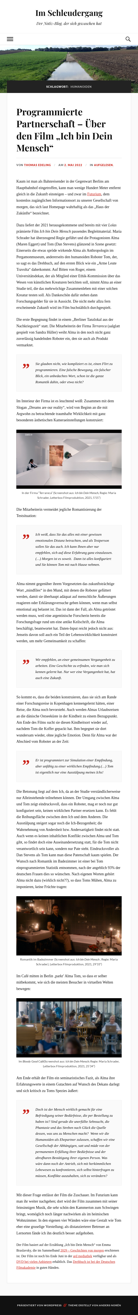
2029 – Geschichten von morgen (82, 1250)
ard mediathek (82, 1256)
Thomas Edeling (37, 165)
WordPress (53, 1305)
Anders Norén (110, 1305)
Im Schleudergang (69, 12)
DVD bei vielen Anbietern (34, 1261)
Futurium (94, 194)
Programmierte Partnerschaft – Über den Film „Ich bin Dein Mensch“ (64, 129)
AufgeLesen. (104, 165)
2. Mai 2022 (73, 165)
